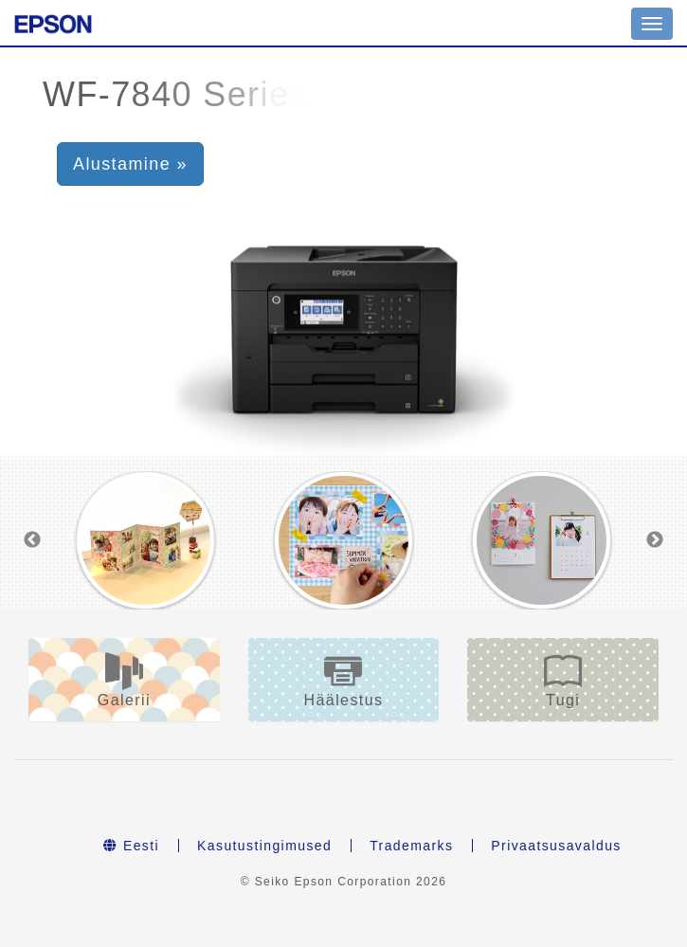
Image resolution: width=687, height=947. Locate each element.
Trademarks (411, 845)
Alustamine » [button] (130, 164)
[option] (145, 540)
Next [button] (654, 540)
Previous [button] (32, 540)
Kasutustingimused (264, 845)
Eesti (131, 845)
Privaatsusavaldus (556, 845)
